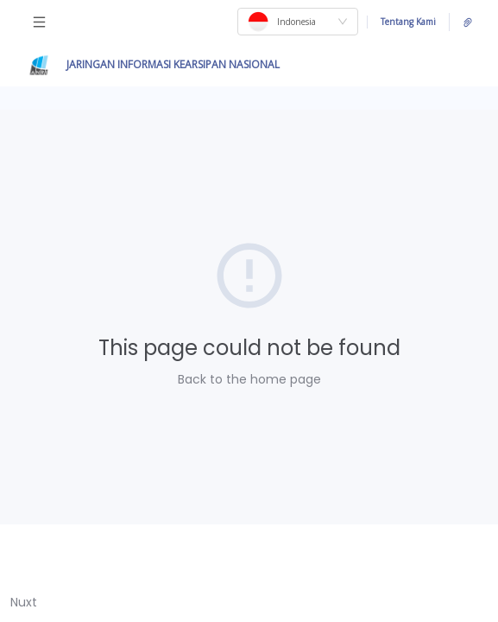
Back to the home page (249, 379)
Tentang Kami (408, 22)
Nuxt (23, 602)
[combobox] (297, 21)
